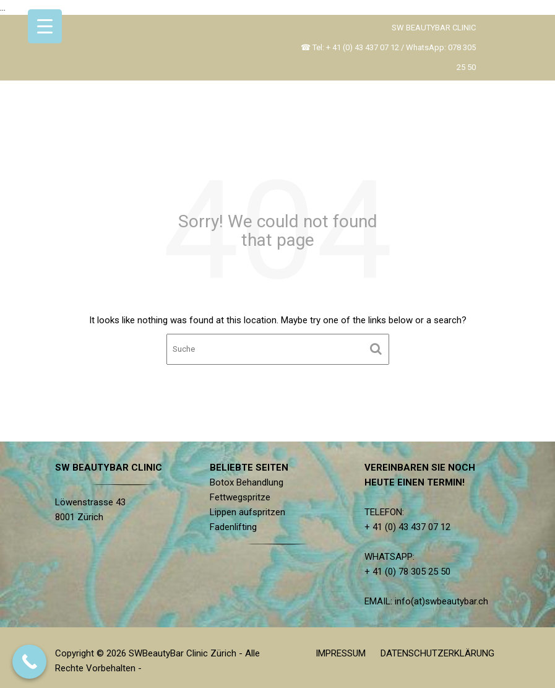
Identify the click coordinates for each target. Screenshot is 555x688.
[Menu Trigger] (45, 26)
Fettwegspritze (240, 497)
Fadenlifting (233, 526)
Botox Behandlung (246, 482)
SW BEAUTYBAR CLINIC (434, 27)
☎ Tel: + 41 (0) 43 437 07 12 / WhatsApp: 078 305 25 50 (388, 57)
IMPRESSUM (341, 653)
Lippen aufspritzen (247, 512)
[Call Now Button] (29, 662)
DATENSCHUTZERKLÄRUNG (437, 653)
